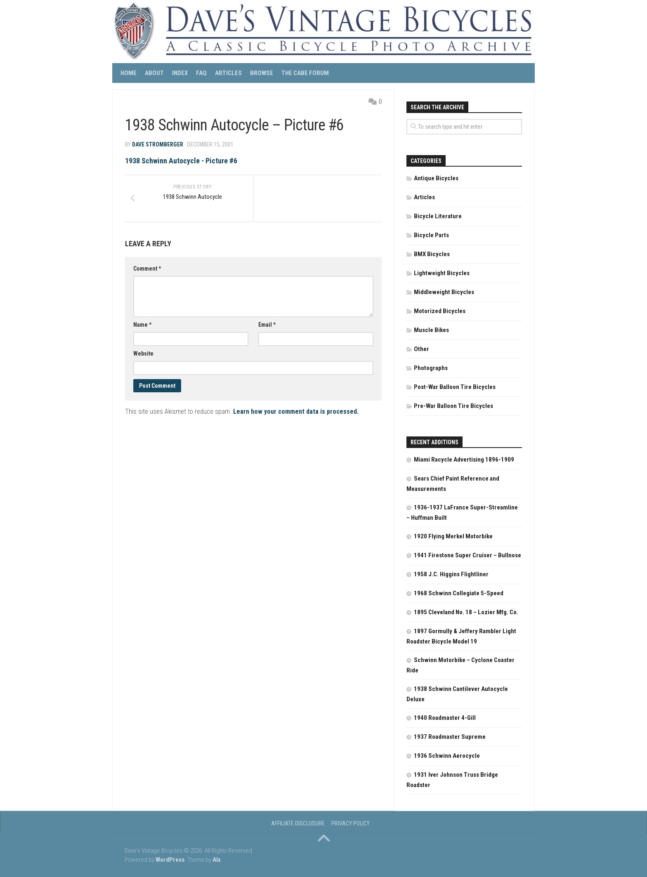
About (154, 73)
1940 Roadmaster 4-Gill (445, 717)
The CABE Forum (305, 73)
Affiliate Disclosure (298, 823)
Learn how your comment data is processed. (296, 412)
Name (142, 325)
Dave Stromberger (157, 144)
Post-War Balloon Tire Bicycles (455, 387)
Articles (228, 73)
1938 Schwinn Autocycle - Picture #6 (181, 160)
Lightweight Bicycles (442, 273)
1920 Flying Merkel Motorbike (453, 536)
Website (143, 354)
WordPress (170, 859)
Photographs (431, 368)
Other (421, 349)
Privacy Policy (350, 823)
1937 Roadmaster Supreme (450, 736)
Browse (261, 73)
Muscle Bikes (431, 330)
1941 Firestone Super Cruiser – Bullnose (467, 555)
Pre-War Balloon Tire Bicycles (453, 406)
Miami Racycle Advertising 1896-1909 (464, 459)
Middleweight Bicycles (444, 292)
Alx (217, 859)
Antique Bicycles (436, 178)
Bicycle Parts (431, 235)
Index (180, 73)
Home (128, 73)
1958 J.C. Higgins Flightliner (451, 574)
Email (267, 325)
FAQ (201, 73)
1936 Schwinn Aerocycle (447, 755)
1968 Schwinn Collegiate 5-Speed (458, 593)
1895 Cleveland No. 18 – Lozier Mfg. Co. (466, 612)
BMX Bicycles (432, 254)
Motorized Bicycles (439, 311)
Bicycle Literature (438, 216)
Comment (147, 269)
